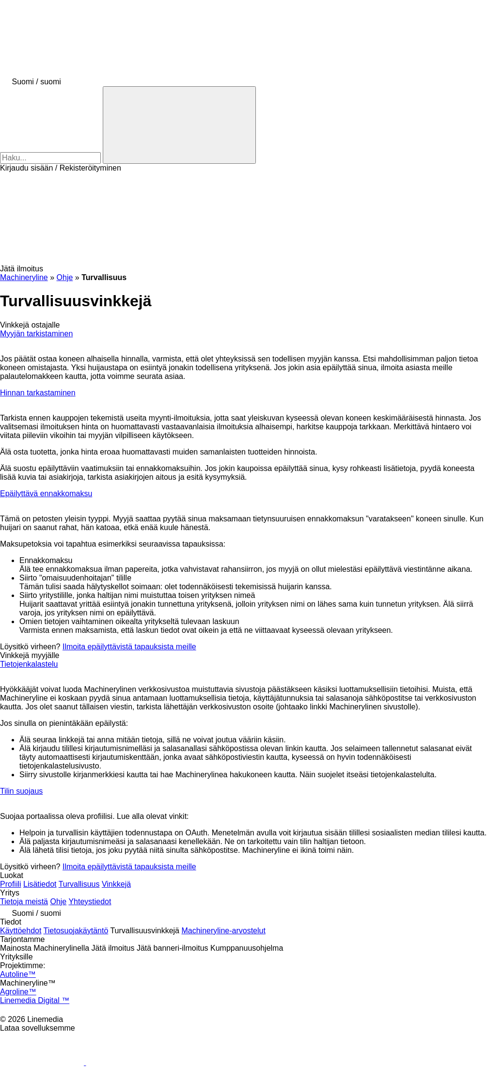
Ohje (58, 901)
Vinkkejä (116, 884)
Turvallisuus (79, 884)
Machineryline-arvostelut (223, 930)
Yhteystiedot (89, 901)
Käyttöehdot (20, 930)
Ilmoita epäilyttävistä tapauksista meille (129, 647)
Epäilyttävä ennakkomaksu (46, 493)
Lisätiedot (40, 884)
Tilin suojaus (21, 791)
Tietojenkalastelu (29, 664)
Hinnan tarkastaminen (38, 393)
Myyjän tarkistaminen (36, 334)
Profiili (10, 884)
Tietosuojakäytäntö (76, 930)
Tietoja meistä (24, 901)
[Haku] (179, 125)
